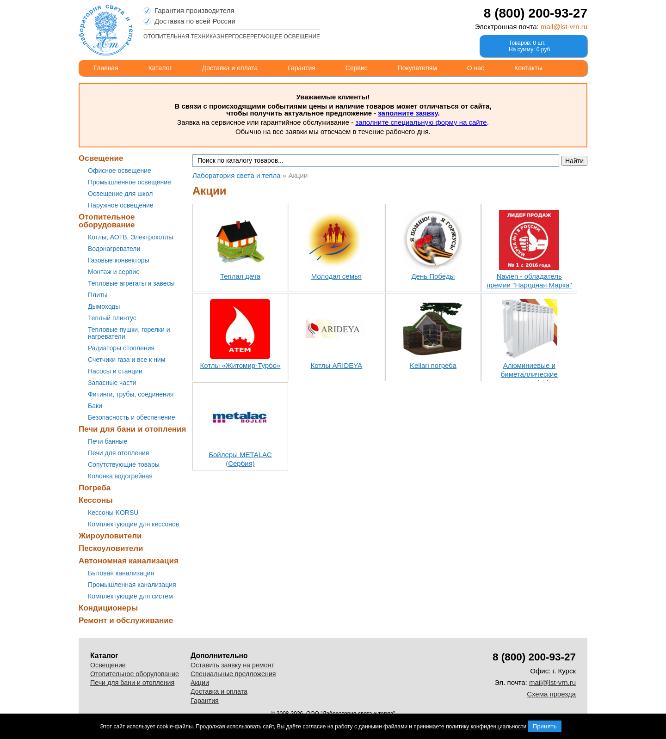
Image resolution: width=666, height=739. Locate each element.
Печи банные (107, 441)
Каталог (160, 68)
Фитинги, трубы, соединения (130, 394)
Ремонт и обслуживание (126, 620)
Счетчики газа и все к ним (126, 359)
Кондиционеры (108, 608)
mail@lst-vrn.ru (564, 27)
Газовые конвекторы (118, 260)
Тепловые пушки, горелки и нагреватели (129, 333)
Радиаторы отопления (121, 348)
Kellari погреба (433, 365)
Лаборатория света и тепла (106, 30)
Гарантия (301, 68)
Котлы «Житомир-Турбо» (240, 365)
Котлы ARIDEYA (337, 365)
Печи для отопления (118, 453)
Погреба (95, 487)
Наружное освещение (121, 205)
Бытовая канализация (121, 573)
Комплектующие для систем (130, 596)
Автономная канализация (129, 560)
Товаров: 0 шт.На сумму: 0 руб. (530, 46)
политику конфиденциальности (486, 726)
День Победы (433, 276)
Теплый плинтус (112, 318)
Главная (105, 68)
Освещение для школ (120, 193)
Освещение (101, 158)
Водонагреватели (114, 248)
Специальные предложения (233, 674)
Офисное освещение (119, 170)
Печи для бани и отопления (132, 429)
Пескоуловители (111, 548)
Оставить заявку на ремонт (232, 665)
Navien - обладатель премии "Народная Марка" (529, 280)
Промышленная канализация (132, 584)
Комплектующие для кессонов (133, 524)
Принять (545, 726)
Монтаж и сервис (113, 271)
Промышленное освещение (129, 182)
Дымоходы (104, 306)
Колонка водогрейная (120, 476)
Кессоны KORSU (113, 512)
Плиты (98, 295)
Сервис (356, 68)
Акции (200, 682)
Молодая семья (336, 276)
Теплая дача (240, 276)
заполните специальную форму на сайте (421, 122)
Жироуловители (110, 535)
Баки (95, 405)
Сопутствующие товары (124, 464)
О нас (475, 68)
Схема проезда (551, 694)
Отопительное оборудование (107, 221)
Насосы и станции (115, 371)
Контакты (528, 68)
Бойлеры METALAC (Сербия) (240, 459)
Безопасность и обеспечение (131, 417)
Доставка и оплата (230, 68)
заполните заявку (408, 113)
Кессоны (96, 500)
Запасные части (112, 382)
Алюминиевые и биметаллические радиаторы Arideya (529, 374)
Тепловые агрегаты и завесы (131, 283)
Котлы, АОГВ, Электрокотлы (130, 237)
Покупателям (417, 68)
